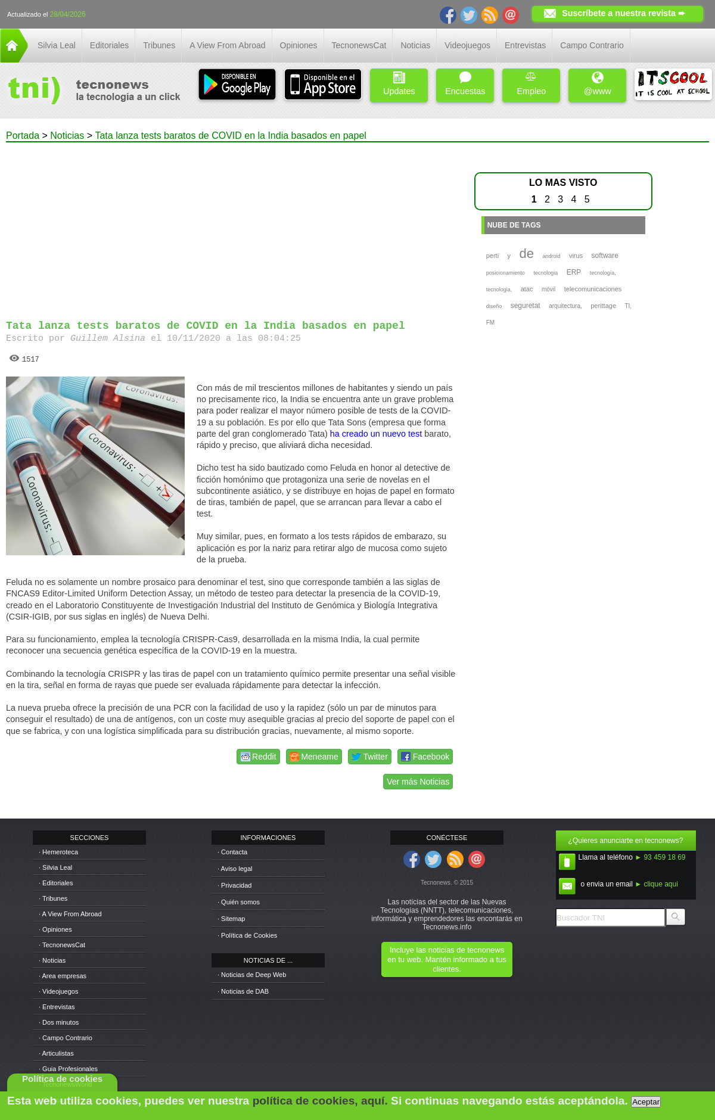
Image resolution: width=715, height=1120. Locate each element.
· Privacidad (234, 885)
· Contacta (232, 851)
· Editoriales (56, 882)
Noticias (415, 45)
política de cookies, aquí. (320, 1100)
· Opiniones (55, 929)
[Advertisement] (231, 225)
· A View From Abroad (70, 913)
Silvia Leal (57, 45)
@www (597, 83)
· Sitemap (231, 918)
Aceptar (646, 1101)
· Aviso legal (235, 868)
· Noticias (52, 960)
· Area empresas (62, 975)
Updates (399, 83)
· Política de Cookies (247, 935)
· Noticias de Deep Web (251, 974)
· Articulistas (56, 1053)
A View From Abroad (227, 45)
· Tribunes (53, 898)
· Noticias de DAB (243, 991)
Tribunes (159, 45)
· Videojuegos (58, 991)
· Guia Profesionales (68, 1068)
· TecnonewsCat (62, 944)
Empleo (531, 83)
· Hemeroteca (58, 851)
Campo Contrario (592, 45)
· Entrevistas (57, 1006)
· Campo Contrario (65, 1037)
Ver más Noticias (418, 781)
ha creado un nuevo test (376, 433)
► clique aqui (656, 884)
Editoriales (109, 45)
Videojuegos (467, 45)
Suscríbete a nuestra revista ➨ (623, 13)
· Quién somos (238, 902)
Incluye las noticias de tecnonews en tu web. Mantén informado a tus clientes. (446, 959)
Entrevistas (525, 45)
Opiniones (299, 45)
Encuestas (465, 83)
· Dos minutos (59, 1022)
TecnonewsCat (359, 45)
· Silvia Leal (55, 867)
